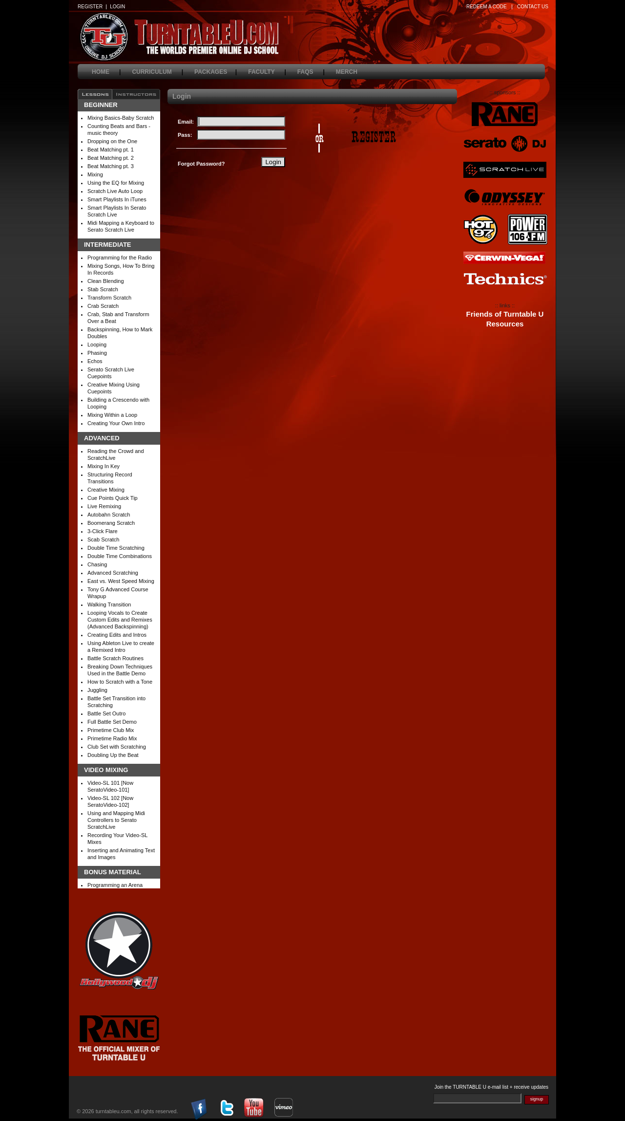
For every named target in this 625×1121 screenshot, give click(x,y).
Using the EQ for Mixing (115, 183)
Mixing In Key (103, 466)
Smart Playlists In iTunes (116, 199)
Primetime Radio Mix (112, 738)
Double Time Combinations (119, 556)
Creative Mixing (106, 490)
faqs (311, 71)
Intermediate (107, 244)
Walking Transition (109, 604)
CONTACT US (532, 6)
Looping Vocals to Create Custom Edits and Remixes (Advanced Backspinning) (119, 619)
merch (352, 71)
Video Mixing (106, 770)
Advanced (102, 438)
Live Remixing (104, 506)
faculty (267, 71)
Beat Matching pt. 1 (110, 149)
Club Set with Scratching (116, 747)
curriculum (157, 71)
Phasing (97, 353)
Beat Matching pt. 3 (110, 166)
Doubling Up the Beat (113, 755)
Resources (505, 324)
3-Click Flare (102, 531)
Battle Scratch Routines (115, 658)
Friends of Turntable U (505, 314)
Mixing (95, 174)
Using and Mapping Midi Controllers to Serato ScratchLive (116, 820)
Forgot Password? (201, 164)
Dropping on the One (112, 141)
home (106, 71)
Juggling (97, 690)
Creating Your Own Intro (116, 423)
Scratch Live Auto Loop (115, 191)
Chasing (97, 564)
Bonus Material (112, 872)
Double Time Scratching (116, 548)
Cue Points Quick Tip (112, 498)
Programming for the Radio (119, 257)
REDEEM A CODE (486, 6)
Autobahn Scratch (108, 514)
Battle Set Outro (106, 713)
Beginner (101, 105)
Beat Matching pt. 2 (110, 158)
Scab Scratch (103, 539)
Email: (186, 122)
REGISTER (90, 6)
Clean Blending (105, 281)
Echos (95, 361)
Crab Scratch (103, 306)
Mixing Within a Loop (112, 415)
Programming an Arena (115, 885)
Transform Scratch (109, 298)
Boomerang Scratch (111, 523)
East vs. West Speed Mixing (120, 581)
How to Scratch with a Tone (119, 682)
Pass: (185, 135)
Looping (96, 344)
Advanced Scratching (112, 573)
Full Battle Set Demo (112, 722)
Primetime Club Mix (110, 730)
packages (215, 71)
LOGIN (117, 6)
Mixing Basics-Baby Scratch (120, 118)
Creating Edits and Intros (116, 635)
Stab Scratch (102, 289)
